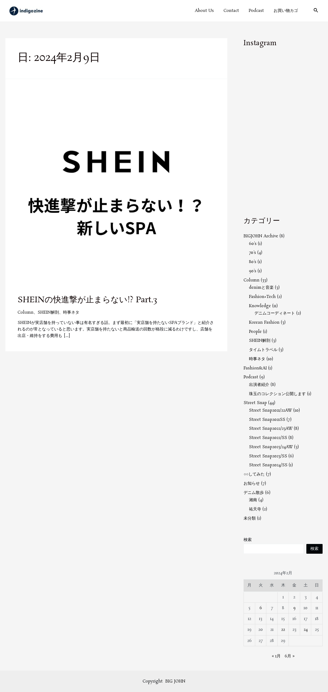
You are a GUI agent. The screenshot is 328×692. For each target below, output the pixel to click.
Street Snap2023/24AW (271, 447)
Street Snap (255, 403)
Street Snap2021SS (267, 419)
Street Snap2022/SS (268, 438)
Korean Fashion (264, 322)
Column (26, 312)
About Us (210, 11)
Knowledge (260, 306)
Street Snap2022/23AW (271, 428)
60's (253, 244)
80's (252, 262)
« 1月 (276, 656)
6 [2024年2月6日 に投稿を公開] (261, 608)
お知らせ (252, 483)
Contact (235, 11)
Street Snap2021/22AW (270, 410)
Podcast (258, 11)
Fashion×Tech (262, 297)
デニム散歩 (254, 493)
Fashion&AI (255, 368)
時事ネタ (71, 312)
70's (252, 252)
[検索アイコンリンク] (316, 11)
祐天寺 (255, 509)
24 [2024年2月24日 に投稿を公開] (306, 629)
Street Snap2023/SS (268, 456)
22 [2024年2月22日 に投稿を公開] (283, 629)
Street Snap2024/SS (268, 465)
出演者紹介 (259, 385)
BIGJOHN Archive (261, 236)
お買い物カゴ (286, 11)
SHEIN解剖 (48, 312)
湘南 (253, 500)
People (255, 331)
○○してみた (254, 474)
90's (253, 271)
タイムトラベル (263, 350)
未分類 (250, 518)
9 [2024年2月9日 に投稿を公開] (294, 608)
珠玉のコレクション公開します (277, 394)
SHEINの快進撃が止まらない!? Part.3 (87, 300)
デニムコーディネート (274, 313)
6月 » (290, 656)
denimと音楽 (261, 287)
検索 (248, 540)
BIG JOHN (175, 681)
